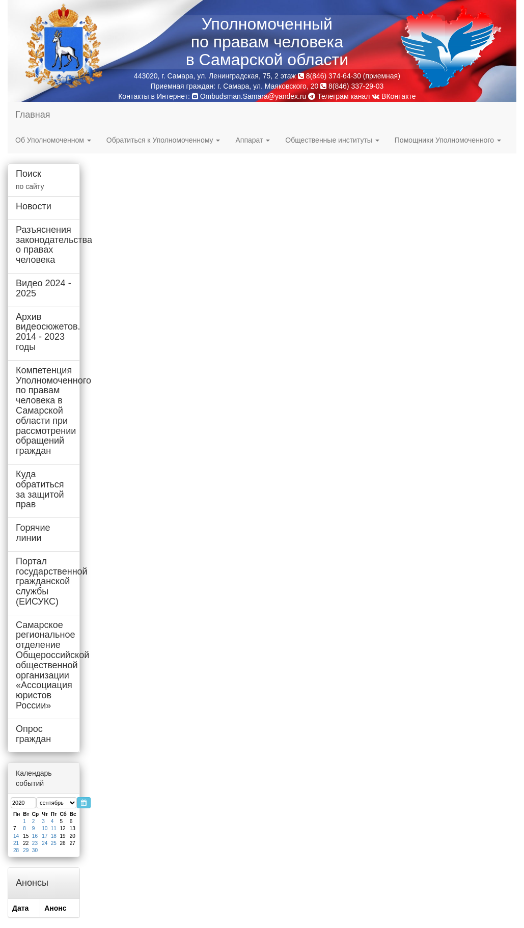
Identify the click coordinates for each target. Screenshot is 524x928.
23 (35, 843)
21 (16, 843)
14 (16, 836)
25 (54, 843)
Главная (32, 115)
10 (44, 828)
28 (16, 850)
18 (54, 836)
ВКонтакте (394, 96)
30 (35, 850)
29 (26, 850)
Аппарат (252, 140)
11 (54, 828)
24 (44, 843)
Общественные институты (332, 140)
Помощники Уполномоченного (448, 140)
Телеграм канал (339, 96)
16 (35, 836)
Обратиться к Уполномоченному (163, 140)
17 (44, 836)
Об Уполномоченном (53, 140)
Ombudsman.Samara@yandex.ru (253, 96)
